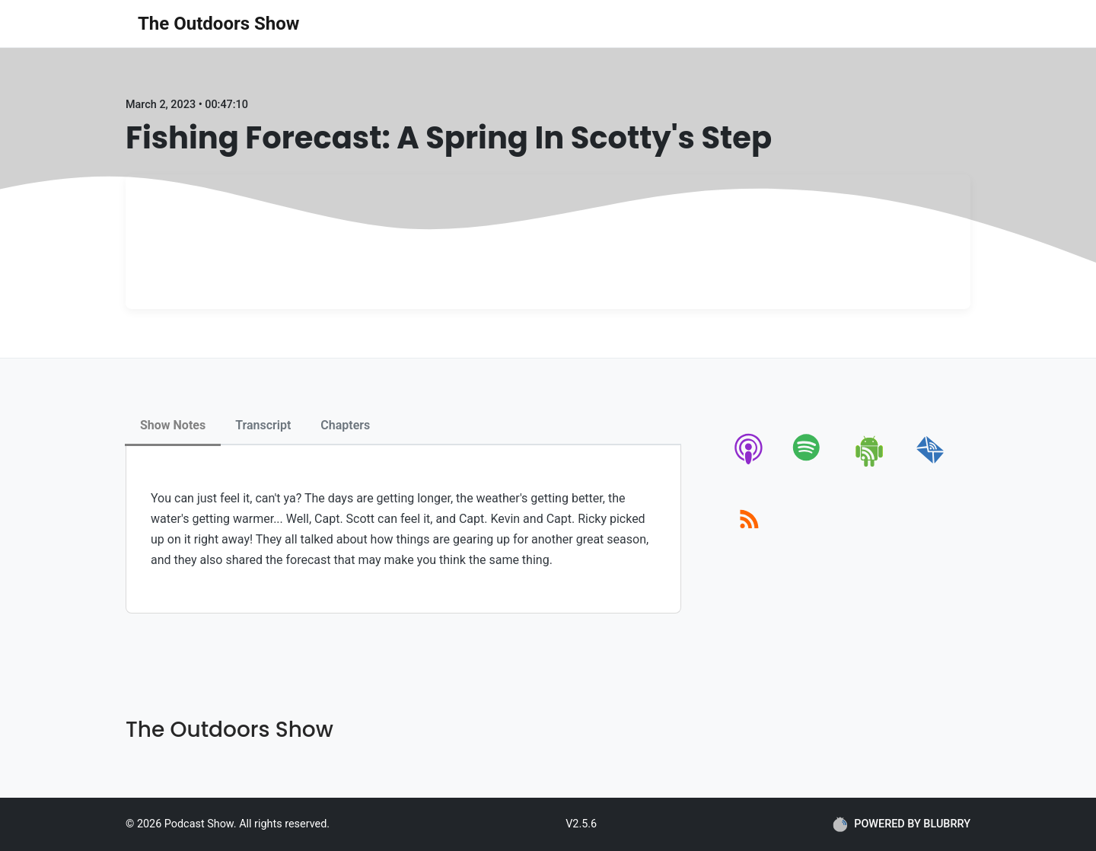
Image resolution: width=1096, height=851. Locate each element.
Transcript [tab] (263, 425)
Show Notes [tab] (173, 425)
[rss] (749, 536)
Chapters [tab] (345, 425)
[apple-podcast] (749, 464)
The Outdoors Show (218, 23)
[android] (870, 464)
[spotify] (809, 464)
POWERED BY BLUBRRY (901, 824)
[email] (930, 464)
